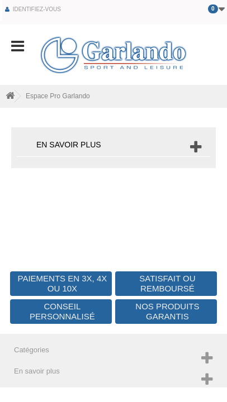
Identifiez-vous (36, 9)
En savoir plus (68, 144)
